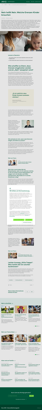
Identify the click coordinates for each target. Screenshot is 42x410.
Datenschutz (22, 213)
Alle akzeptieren (28, 219)
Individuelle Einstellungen (27, 222)
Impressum (27, 215)
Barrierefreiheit (12, 216)
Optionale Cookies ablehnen (18, 219)
